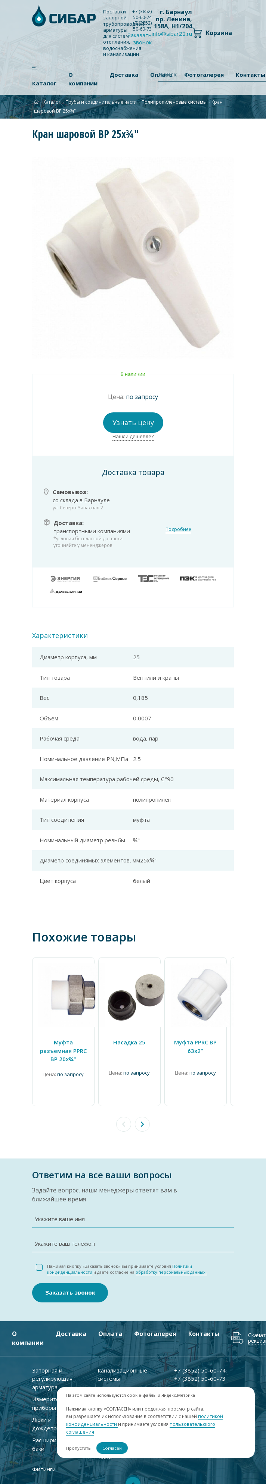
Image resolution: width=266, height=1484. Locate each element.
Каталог (44, 83)
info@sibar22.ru (172, 33)
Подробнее (178, 529)
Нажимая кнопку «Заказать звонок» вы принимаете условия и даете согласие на (127, 1267)
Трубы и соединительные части (101, 102)
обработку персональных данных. (171, 1270)
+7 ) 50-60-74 (142, 14)
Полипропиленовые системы (174, 102)
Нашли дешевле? (133, 436)
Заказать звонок (139, 38)
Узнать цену (133, 422)
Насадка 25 (129, 1042)
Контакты (203, 1331)
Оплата (110, 1331)
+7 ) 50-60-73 (142, 25)
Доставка (123, 74)
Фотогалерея (155, 1331)
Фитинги (44, 1466)
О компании (83, 79)
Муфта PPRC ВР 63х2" (195, 1046)
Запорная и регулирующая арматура (52, 1376)
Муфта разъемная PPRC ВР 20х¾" (63, 1050)
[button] (142, 1124)
